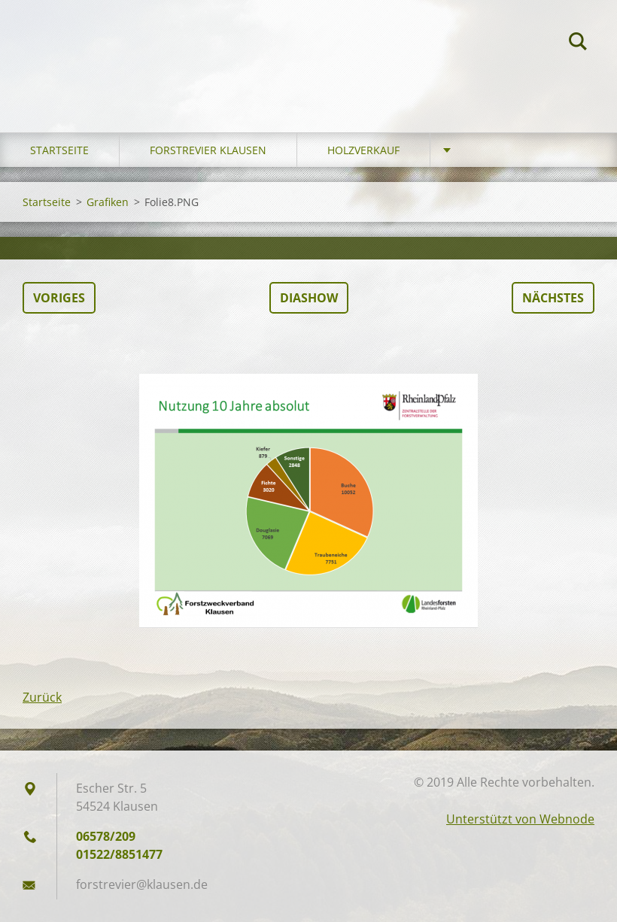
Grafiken (108, 202)
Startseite (59, 150)
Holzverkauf (363, 150)
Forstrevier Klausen (208, 150)
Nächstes (553, 298)
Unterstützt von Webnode (520, 819)
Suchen (578, 43)
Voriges (59, 298)
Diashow (309, 298)
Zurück (42, 697)
